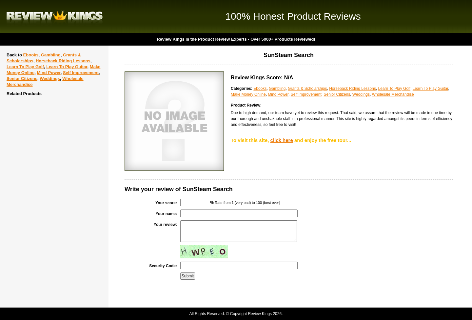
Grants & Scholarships (307, 88)
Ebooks (31, 54)
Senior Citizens (22, 78)
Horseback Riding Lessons (63, 60)
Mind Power (48, 72)
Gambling (51, 54)
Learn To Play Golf (25, 66)
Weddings (50, 78)
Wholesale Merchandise (393, 94)
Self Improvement (81, 72)
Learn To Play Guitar (66, 66)
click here (281, 140)
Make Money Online (248, 94)
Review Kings (54, 16)
